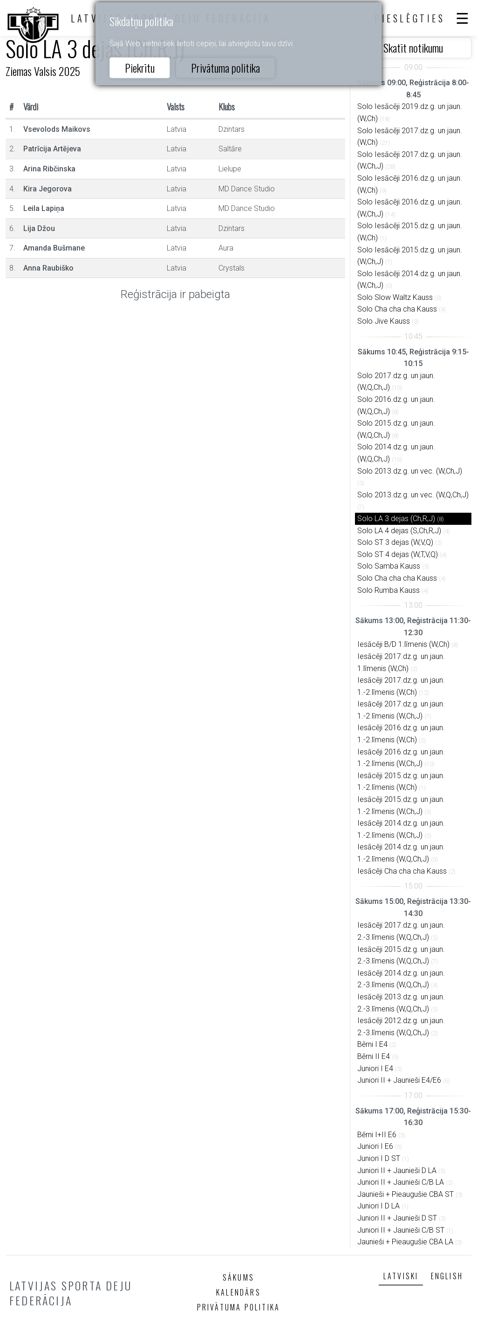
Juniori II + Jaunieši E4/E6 (399, 1080)
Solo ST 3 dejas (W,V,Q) (395, 542)
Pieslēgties (410, 18)
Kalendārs (238, 1292)
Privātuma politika (225, 67)
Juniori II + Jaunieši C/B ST (400, 1230)
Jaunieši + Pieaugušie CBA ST (405, 1194)
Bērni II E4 (373, 1056)
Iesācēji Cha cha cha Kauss (402, 871)
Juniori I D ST (378, 1158)
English (447, 1276)
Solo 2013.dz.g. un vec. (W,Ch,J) (409, 471)
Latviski (401, 1276)
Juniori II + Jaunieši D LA (396, 1170)
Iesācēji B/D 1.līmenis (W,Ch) (403, 644)
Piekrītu (140, 67)
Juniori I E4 (375, 1068)
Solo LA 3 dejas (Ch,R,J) (396, 518)
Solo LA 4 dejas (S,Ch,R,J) (399, 530)
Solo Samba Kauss (388, 566)
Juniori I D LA (378, 1205)
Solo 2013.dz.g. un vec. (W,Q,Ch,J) (413, 494)
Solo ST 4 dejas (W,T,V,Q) (397, 554)
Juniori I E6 (375, 1146)
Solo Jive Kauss (383, 321)
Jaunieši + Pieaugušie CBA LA (405, 1241)
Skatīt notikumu (413, 47)
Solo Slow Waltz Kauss (395, 297)
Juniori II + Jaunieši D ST (397, 1218)
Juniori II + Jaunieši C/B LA (400, 1182)
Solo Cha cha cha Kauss (397, 309)
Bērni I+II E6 (376, 1134)
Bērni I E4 (372, 1044)
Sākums (238, 1277)
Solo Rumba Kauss (388, 590)
